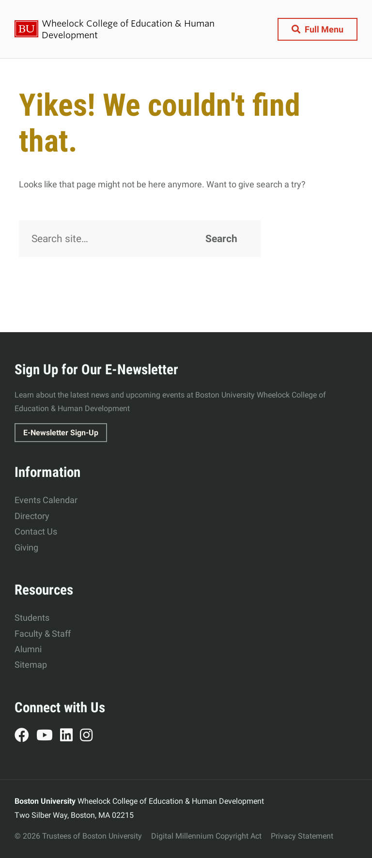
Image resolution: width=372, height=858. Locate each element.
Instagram (90, 736)
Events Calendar (46, 500)
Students (32, 618)
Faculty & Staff (43, 633)
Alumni (28, 649)
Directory (32, 516)
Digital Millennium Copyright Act (206, 836)
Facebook (25, 736)
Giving (26, 547)
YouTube (48, 736)
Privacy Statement (302, 836)
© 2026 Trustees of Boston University (78, 836)
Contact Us (36, 531)
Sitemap (31, 664)
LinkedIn (70, 736)
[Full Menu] (317, 29)
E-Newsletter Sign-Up (60, 432)
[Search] (140, 238)
